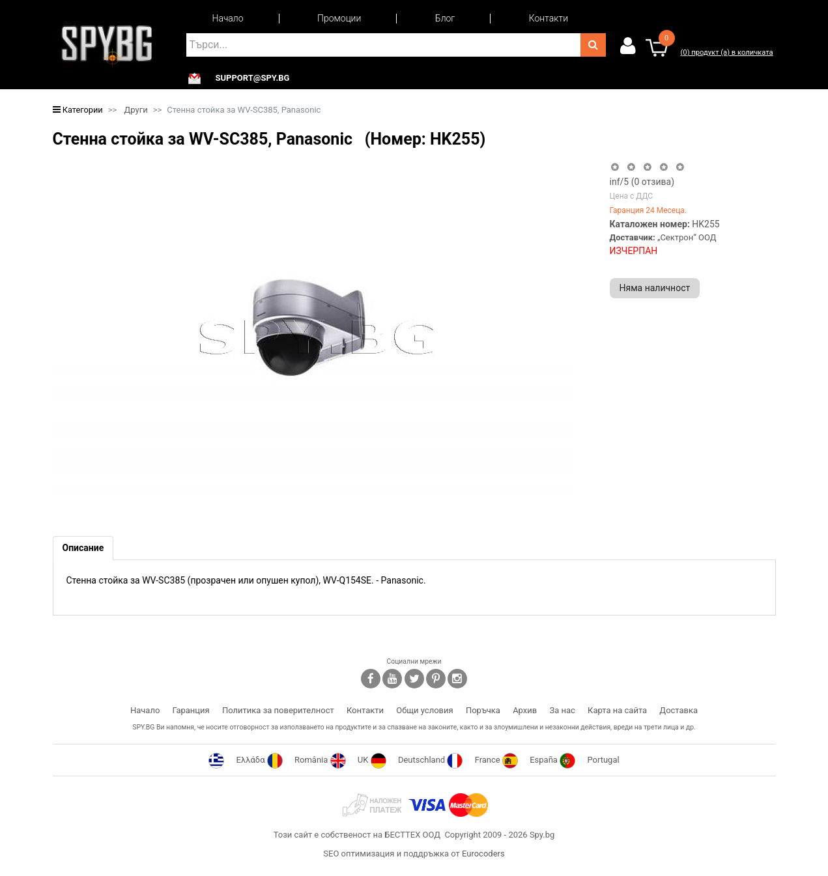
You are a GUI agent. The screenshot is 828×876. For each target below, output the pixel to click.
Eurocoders (483, 853)
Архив (525, 710)
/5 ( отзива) (642, 182)
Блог (445, 18)
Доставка (678, 710)
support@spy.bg (253, 78)
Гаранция (191, 710)
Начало (228, 18)
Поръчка (483, 710)
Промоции (339, 18)
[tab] (83, 548)
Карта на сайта (617, 710)
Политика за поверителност (278, 710)
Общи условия (424, 710)
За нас (562, 710)
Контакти (548, 18)
